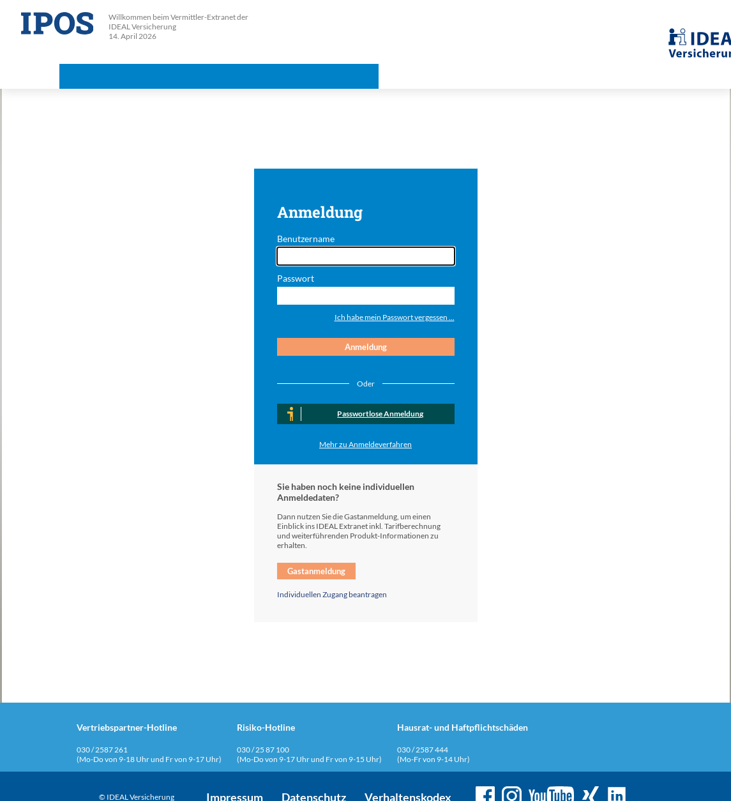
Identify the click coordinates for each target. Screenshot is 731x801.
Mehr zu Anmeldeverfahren (365, 444)
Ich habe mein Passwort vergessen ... (395, 317)
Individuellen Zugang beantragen (332, 594)
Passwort (295, 278)
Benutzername (306, 238)
